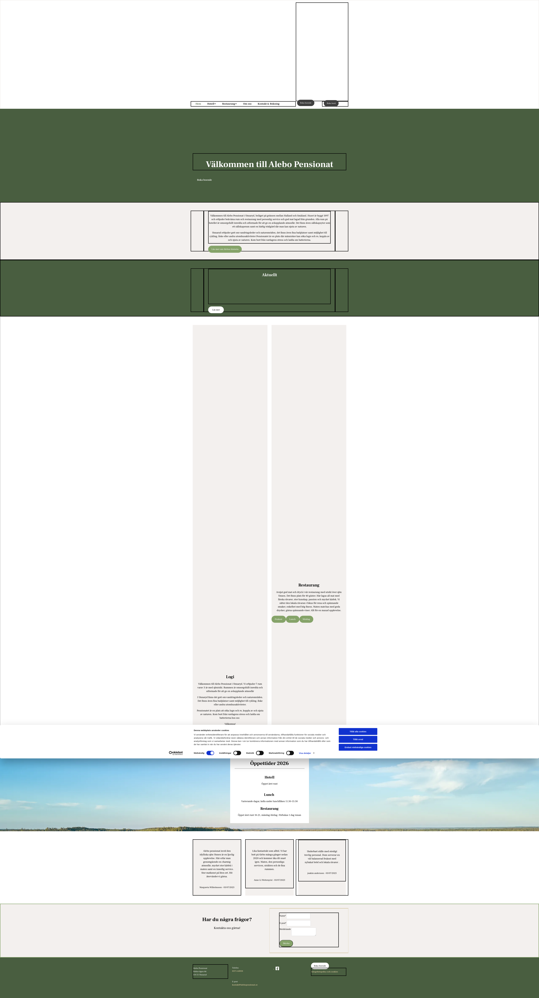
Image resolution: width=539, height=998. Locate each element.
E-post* (282, 923)
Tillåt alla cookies (358, 971)
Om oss (247, 103)
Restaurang (228, 103)
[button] (305, 103)
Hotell (210, 103)
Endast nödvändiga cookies (358, 987)
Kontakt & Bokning (269, 103)
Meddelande (285, 929)
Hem (198, 103)
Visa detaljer (305, 993)
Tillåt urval (358, 979)
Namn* (282, 915)
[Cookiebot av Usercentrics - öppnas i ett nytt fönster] (176, 993)
